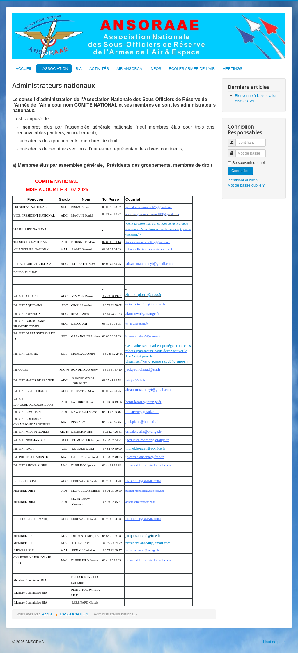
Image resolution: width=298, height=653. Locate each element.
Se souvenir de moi (248, 162)
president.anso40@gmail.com (148, 543)
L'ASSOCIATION (54, 68)
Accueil (48, 614)
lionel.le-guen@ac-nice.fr (145, 448)
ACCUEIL (24, 68)
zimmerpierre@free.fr (143, 294)
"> (139, 234)
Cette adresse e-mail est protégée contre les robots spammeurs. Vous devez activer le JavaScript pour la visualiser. (158, 229)
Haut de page (274, 642)
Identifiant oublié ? (243, 180)
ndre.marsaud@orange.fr (167, 361)
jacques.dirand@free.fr (142, 535)
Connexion (240, 170)
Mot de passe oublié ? (246, 185)
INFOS (155, 68)
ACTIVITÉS (99, 68)
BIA (79, 68)
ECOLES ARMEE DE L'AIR (192, 68)
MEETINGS (232, 68)
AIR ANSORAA (129, 68)
